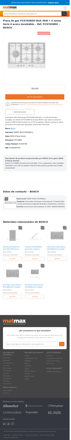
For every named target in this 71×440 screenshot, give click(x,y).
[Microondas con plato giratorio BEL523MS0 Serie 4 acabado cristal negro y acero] (12, 281)
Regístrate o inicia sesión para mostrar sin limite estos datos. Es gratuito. (41, 104)
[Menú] (65, 8)
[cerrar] (67, 2)
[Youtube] (8, 423)
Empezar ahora (53, 3)
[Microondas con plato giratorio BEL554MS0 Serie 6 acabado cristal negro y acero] (57, 243)
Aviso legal (7, 435)
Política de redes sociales (46, 435)
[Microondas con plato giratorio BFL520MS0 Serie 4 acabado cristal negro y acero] (34, 281)
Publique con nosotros (53, 371)
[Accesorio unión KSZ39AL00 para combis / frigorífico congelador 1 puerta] (34, 243)
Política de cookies (17, 435)
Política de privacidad (31, 435)
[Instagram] (12, 423)
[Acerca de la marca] (19, 112)
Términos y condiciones (11, 437)
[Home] (10, 8)
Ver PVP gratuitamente (34, 97)
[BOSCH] (10, 202)
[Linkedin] (4, 423)
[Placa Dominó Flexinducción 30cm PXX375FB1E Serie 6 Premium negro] (12, 243)
